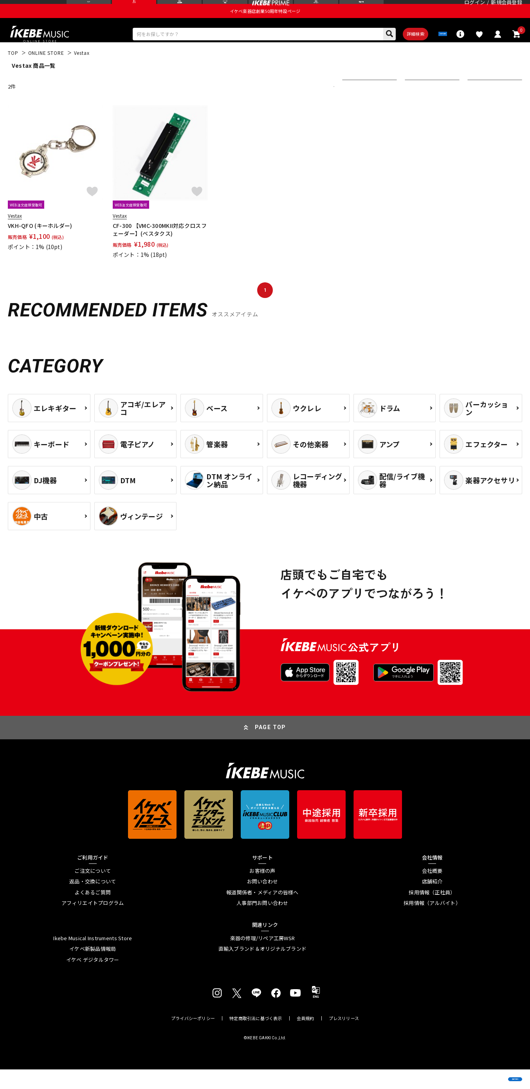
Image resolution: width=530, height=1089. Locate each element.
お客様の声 (262, 890)
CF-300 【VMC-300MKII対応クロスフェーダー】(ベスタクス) (160, 249)
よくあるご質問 (92, 912)
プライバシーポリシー (193, 1038)
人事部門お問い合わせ (262, 923)
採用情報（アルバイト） (432, 923)
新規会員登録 (506, 9)
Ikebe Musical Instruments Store (92, 958)
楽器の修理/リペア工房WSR (262, 958)
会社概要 (432, 890)
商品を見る (487, 1071)
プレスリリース (344, 1038)
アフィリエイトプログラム (92, 923)
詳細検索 (383, 51)
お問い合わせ (262, 901)
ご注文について (92, 890)
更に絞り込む (300, 106)
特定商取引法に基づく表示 (255, 1038)
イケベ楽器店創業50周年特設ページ (265, 26)
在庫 (415, 106)
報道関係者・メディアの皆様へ (262, 912)
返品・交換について (92, 901)
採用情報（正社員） (432, 912)
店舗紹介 (432, 901)
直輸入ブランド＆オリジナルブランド (262, 968)
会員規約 (305, 1038)
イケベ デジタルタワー (92, 979)
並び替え (357, 106)
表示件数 (483, 106)
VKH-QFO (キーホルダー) (40, 245)
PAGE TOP (270, 747)
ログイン (474, 9)
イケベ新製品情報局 (92, 968)
